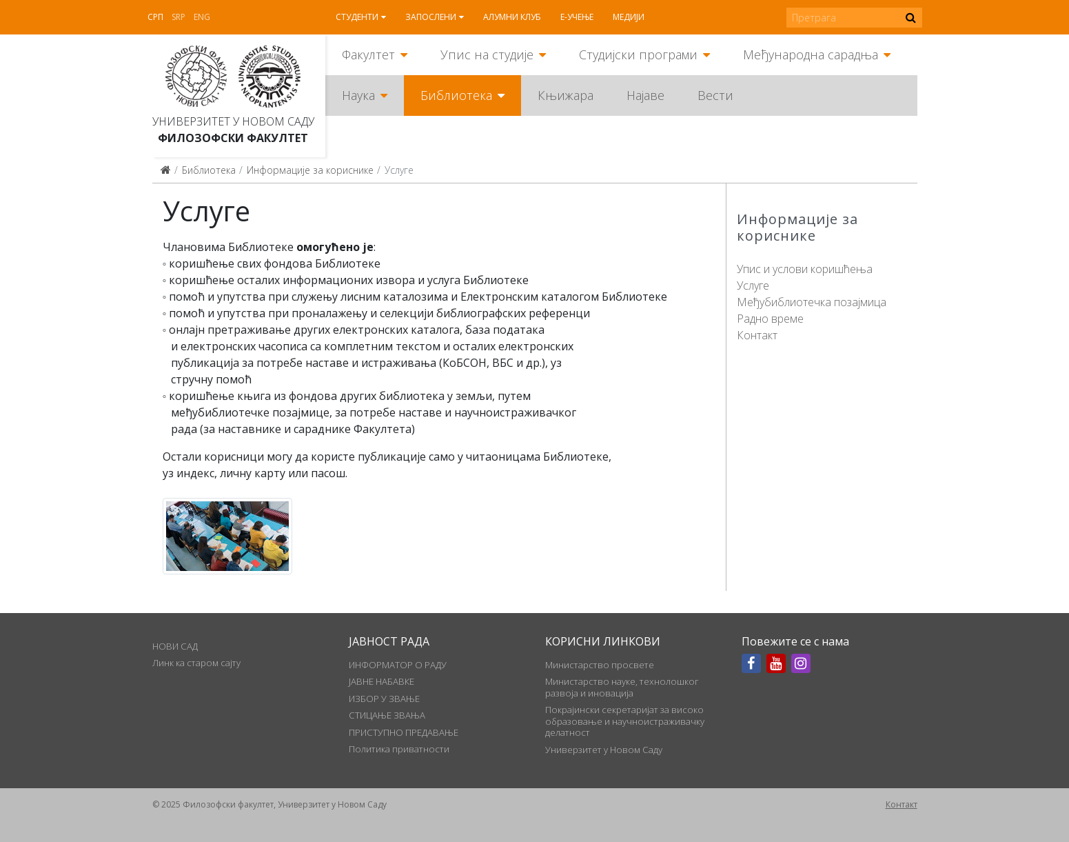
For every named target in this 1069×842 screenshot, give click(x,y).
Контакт (757, 335)
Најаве (645, 95)
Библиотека (456, 95)
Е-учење (576, 17)
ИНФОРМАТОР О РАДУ (398, 665)
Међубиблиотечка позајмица (811, 302)
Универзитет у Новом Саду (233, 121)
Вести (715, 95)
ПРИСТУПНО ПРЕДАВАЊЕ (403, 732)
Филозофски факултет (233, 138)
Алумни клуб (512, 17)
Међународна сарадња (810, 54)
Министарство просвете (599, 665)
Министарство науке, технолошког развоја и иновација (622, 687)
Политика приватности (399, 749)
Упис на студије (486, 54)
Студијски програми (638, 54)
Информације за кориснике (310, 170)
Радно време (770, 318)
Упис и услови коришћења (805, 269)
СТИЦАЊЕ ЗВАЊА (387, 715)
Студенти (357, 17)
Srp (178, 17)
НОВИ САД (175, 646)
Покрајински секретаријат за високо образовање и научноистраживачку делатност (624, 721)
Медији (628, 17)
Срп (155, 17)
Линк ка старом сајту (196, 662)
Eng (202, 17)
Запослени (430, 17)
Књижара (565, 95)
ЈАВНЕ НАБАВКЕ (381, 681)
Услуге (753, 285)
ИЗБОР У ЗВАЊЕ (384, 698)
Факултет (368, 54)
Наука (358, 95)
